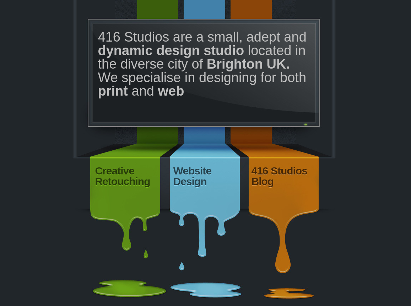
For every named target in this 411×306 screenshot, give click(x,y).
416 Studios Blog (279, 176)
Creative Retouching (122, 176)
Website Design (192, 176)
